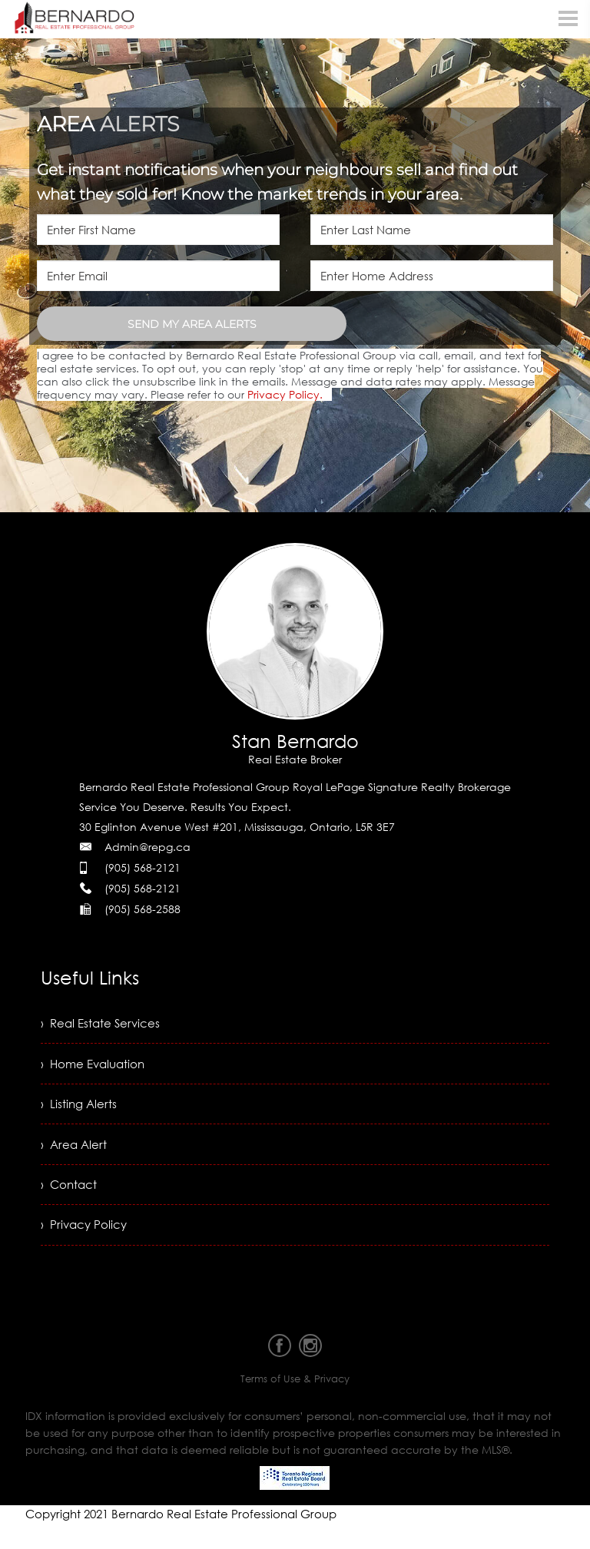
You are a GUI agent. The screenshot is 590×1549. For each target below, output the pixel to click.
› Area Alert (75, 1151)
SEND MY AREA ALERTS (192, 324)
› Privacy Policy (85, 1235)
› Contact (70, 1193)
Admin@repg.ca (147, 846)
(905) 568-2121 (142, 867)
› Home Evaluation (96, 1066)
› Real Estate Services (102, 1024)
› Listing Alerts (80, 1109)
